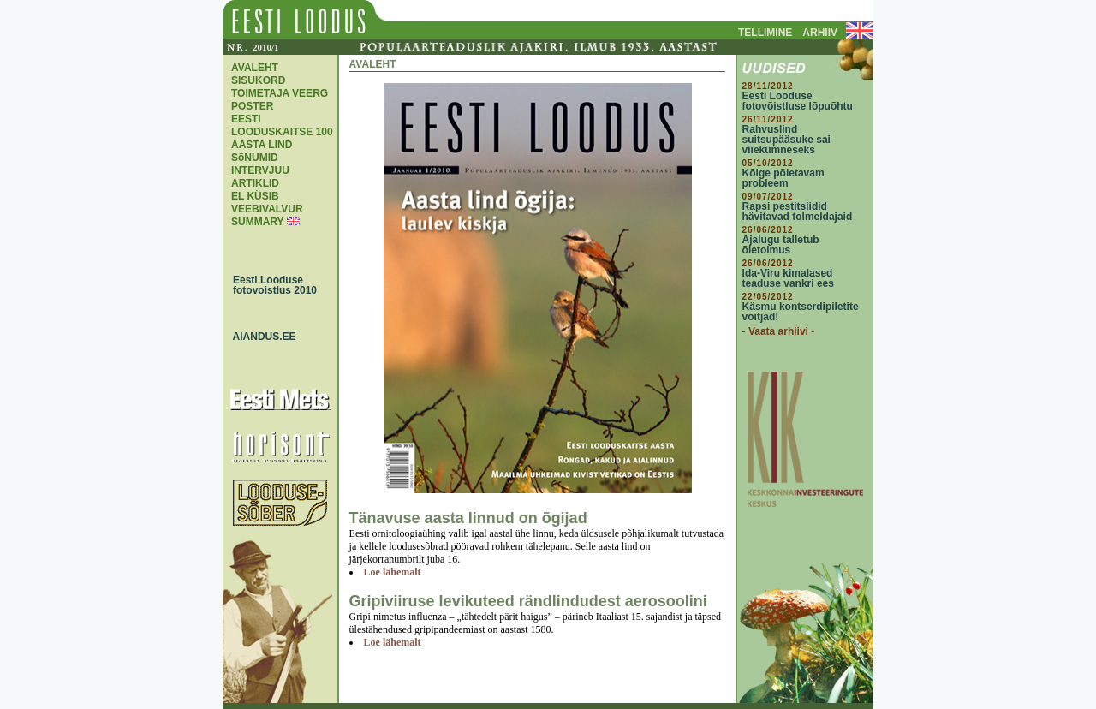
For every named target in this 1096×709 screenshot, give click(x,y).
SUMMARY (257, 222)
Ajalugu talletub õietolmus (780, 245)
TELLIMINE (765, 33)
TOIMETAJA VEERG (279, 93)
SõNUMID (254, 158)
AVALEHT (254, 68)
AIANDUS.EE (260, 337)
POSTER (252, 106)
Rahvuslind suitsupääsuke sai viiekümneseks (786, 139)
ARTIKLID (255, 183)
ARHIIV (819, 33)
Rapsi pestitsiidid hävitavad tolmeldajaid (797, 211)
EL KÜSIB (255, 196)
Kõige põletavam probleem (783, 178)
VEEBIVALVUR (267, 209)
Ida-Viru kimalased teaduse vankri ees (788, 278)
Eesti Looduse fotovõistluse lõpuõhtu (797, 101)
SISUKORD (258, 80)
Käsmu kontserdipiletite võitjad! (800, 312)
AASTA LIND (261, 145)
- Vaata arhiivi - (778, 331)
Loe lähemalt (392, 572)
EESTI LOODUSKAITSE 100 (282, 125)
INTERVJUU (260, 170)
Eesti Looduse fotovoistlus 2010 (270, 285)
